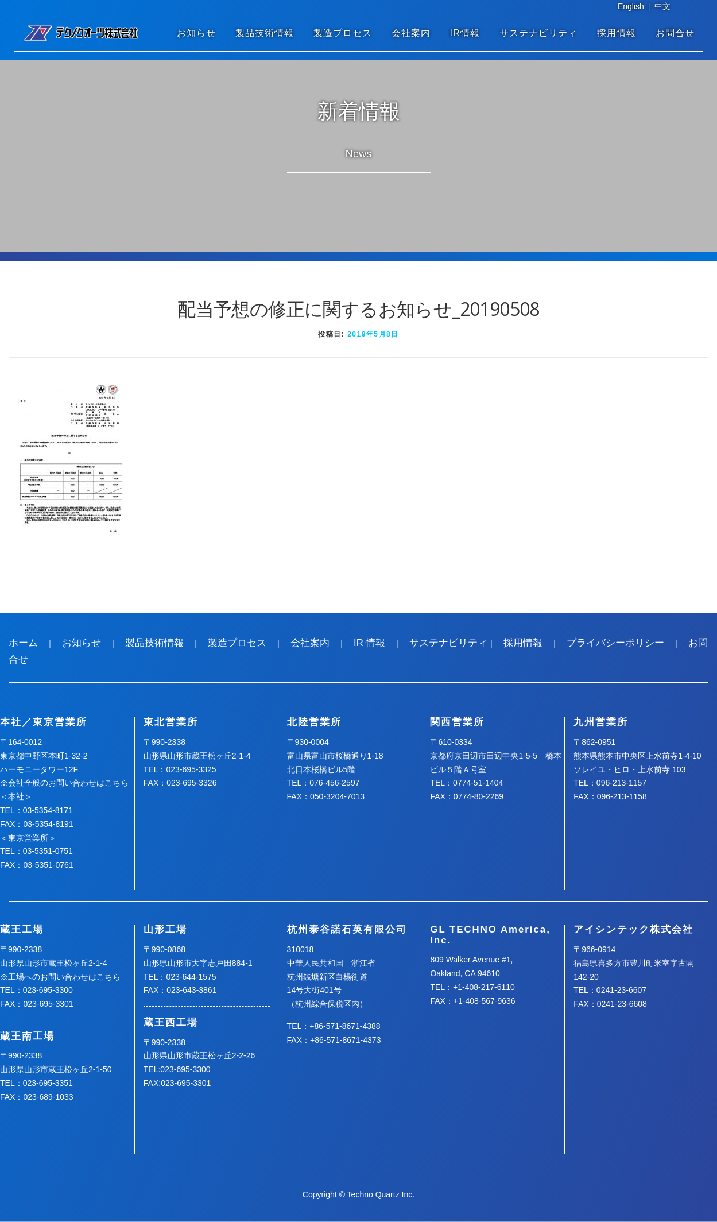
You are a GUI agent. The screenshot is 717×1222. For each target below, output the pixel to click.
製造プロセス (342, 33)
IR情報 (465, 33)
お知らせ (196, 33)
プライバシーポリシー (615, 642)
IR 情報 (369, 642)
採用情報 (616, 33)
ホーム (23, 642)
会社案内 (411, 33)
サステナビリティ (538, 33)
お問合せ (675, 33)
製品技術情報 (264, 33)
